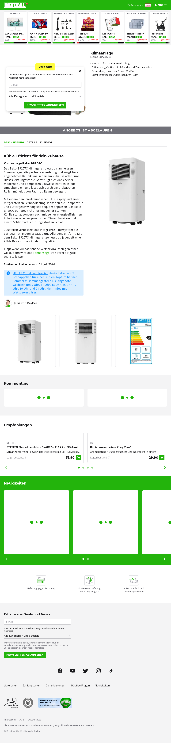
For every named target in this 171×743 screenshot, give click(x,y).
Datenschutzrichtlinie (58, 645)
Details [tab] (32, 142)
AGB (21, 719)
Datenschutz (34, 719)
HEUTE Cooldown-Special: (30, 273)
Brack (9, 731)
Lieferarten (10, 685)
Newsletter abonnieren (45, 105)
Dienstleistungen (56, 685)
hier (33, 292)
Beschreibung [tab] (14, 142)
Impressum (10, 719)
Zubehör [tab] (46, 142)
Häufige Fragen (80, 685)
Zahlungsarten (31, 685)
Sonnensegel (42, 253)
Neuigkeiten (102, 685)
